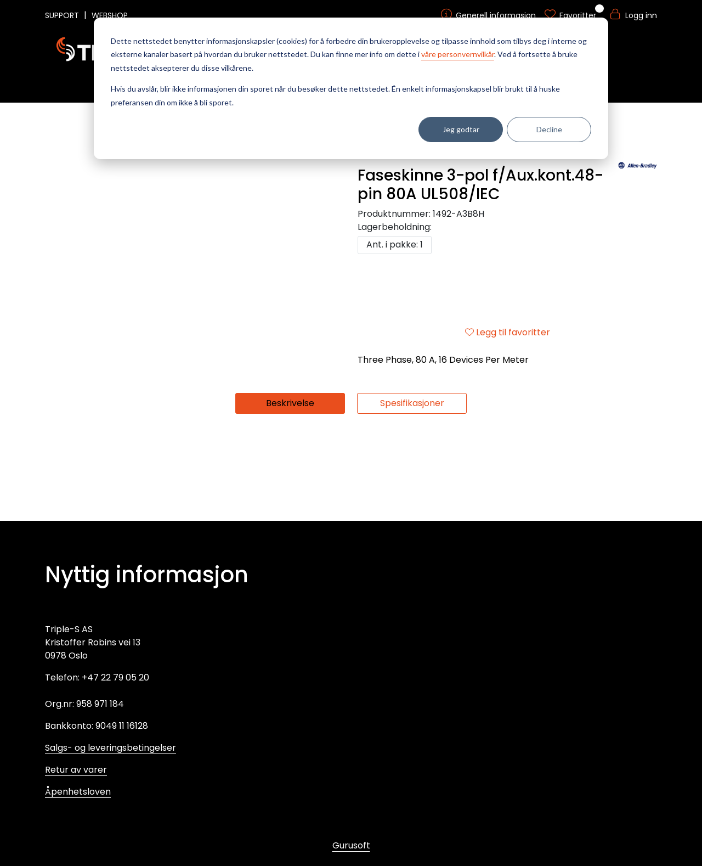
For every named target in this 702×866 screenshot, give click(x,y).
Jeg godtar (461, 129)
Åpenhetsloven (78, 791)
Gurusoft (351, 845)
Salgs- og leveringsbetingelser (110, 747)
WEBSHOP (110, 15)
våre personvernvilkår (457, 54)
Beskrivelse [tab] (290, 497)
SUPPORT (63, 15)
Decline (549, 129)
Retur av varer (76, 769)
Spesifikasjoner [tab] (412, 497)
